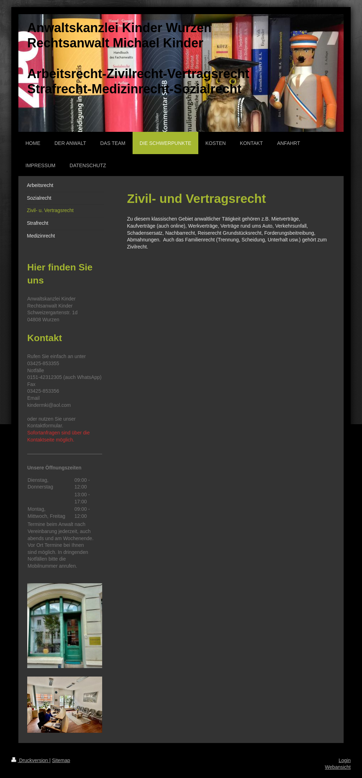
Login (345, 760)
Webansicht (338, 767)
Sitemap (61, 760)
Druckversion (30, 760)
